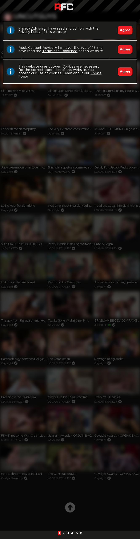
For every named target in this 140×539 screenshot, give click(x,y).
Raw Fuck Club (63, 6)
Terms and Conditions (59, 51)
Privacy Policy (29, 32)
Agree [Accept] (125, 30)
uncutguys (35, 16)
